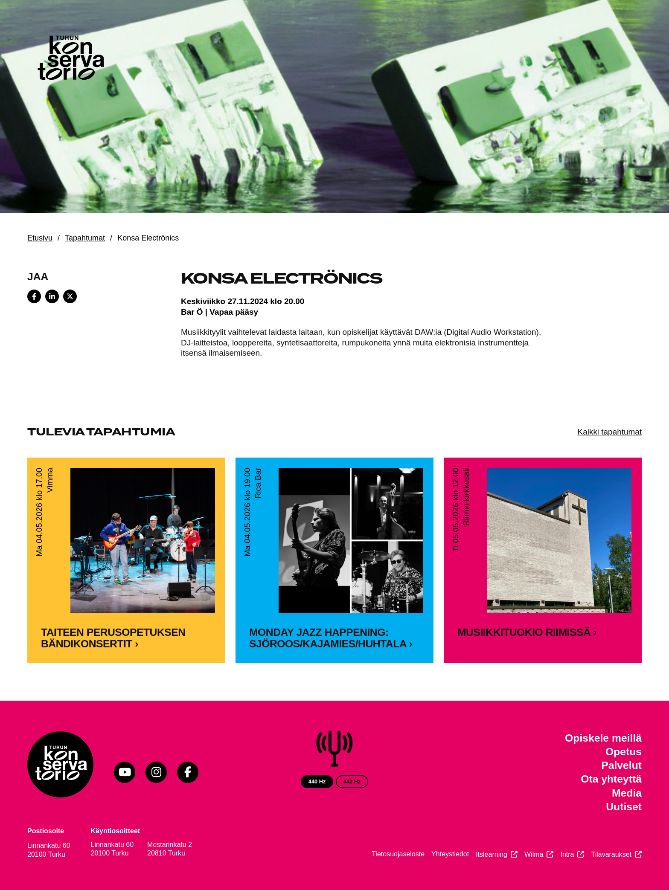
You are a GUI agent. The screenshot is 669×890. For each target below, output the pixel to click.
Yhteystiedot (450, 854)
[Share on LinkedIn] (52, 296)
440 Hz (317, 781)
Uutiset (624, 806)
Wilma (533, 854)
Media (627, 793)
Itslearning (491, 854)
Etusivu (39, 238)
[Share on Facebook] (34, 296)
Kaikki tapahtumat (610, 431)
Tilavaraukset (611, 854)
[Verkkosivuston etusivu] (70, 59)
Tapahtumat (85, 238)
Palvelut (621, 765)
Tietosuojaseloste (398, 854)
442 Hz (352, 781)
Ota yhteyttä (611, 779)
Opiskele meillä (603, 738)
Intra (567, 854)
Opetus (623, 751)
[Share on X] (70, 296)
